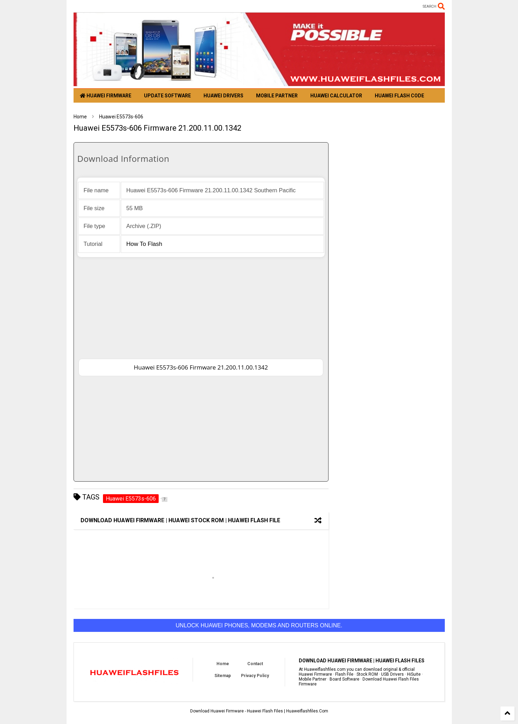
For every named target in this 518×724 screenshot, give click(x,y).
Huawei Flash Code (399, 95)
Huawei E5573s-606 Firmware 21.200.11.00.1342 (201, 367)
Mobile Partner (277, 95)
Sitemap (222, 675)
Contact (255, 663)
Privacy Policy (255, 675)
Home (80, 116)
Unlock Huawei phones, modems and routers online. (259, 625)
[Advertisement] (201, 306)
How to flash (144, 244)
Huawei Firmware (105, 95)
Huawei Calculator (336, 95)
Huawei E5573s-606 (121, 116)
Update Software (167, 95)
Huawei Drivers (223, 95)
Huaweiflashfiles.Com (307, 711)
